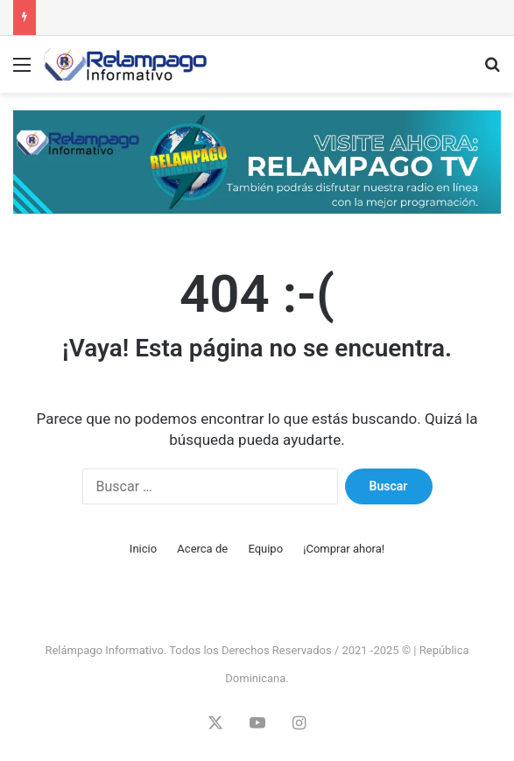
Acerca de (202, 548)
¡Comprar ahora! (343, 548)
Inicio (143, 548)
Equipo (265, 548)
